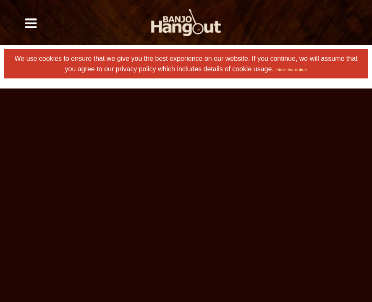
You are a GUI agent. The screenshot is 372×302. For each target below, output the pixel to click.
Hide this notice (291, 69)
